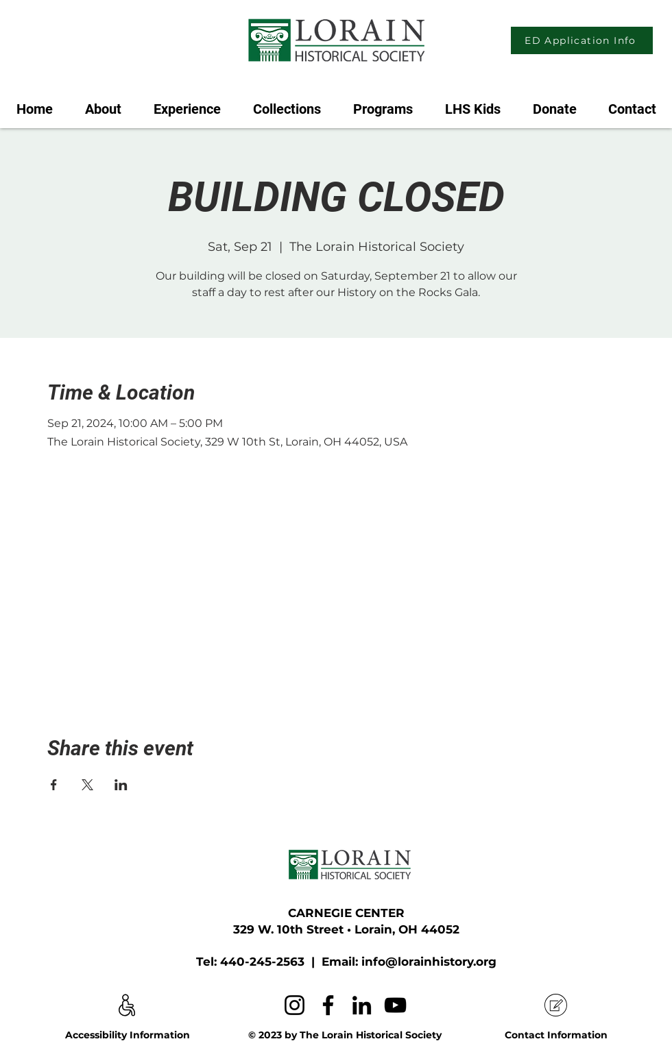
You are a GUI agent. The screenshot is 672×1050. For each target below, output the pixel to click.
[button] (187, 102)
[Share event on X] (87, 784)
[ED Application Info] (582, 40)
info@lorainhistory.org (428, 961)
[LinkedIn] (361, 1005)
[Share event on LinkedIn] (121, 784)
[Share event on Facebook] (53, 784)
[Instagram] (294, 1005)
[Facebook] (328, 1005)
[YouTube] (395, 1005)
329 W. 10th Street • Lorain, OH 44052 (346, 929)
